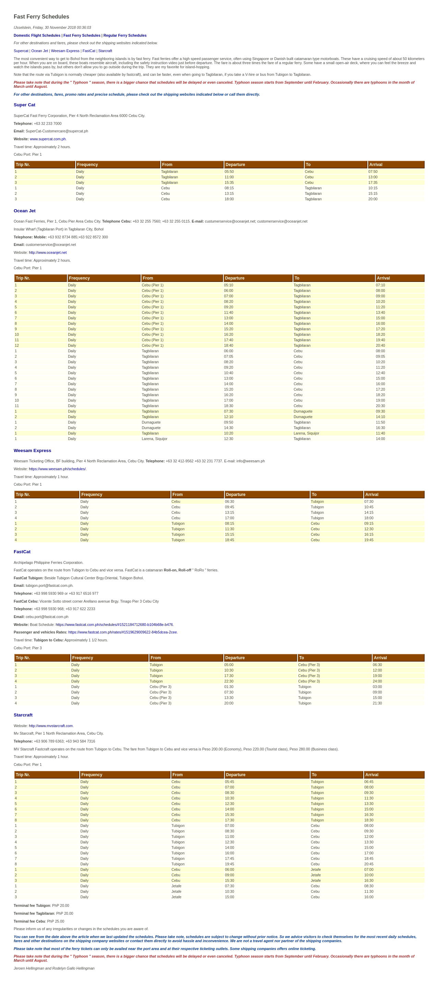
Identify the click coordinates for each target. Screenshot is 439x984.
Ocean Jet (39, 51)
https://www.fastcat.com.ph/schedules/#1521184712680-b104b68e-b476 (114, 625)
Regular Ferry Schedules (125, 35)
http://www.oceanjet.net (48, 252)
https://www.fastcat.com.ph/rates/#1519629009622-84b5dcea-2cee (122, 632)
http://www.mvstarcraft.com (51, 726)
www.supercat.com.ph (48, 139)
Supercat (21, 51)
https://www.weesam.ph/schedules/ (57, 469)
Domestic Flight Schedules (37, 35)
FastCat (89, 51)
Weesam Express (65, 51)
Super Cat (24, 104)
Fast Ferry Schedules (81, 35)
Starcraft (105, 51)
